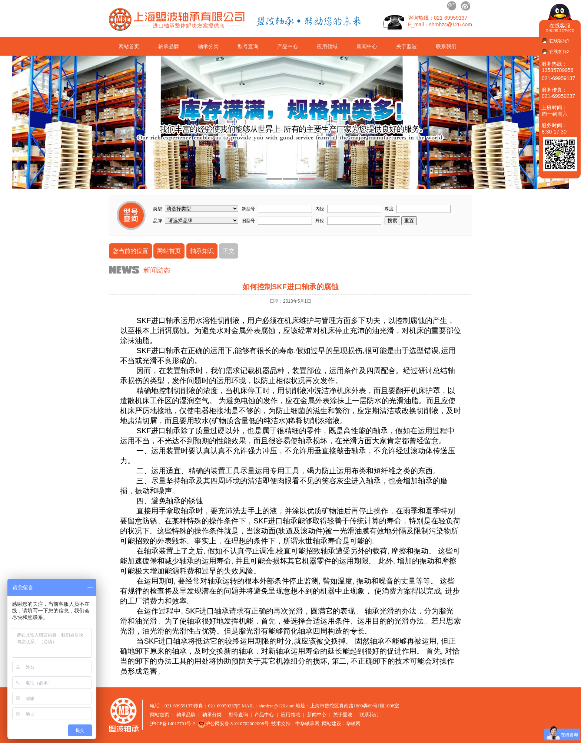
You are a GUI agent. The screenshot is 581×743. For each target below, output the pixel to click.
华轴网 (353, 723)
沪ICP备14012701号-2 (172, 723)
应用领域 (327, 46)
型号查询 (248, 46)
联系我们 (446, 46)
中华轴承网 (307, 723)
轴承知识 (202, 251)
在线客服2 (559, 51)
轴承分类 (208, 46)
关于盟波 (406, 46)
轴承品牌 (168, 46)
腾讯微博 (452, 6)
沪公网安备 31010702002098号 (233, 723)
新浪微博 (465, 6)
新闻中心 (366, 46)
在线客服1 (559, 40)
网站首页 (129, 46)
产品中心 (287, 46)
